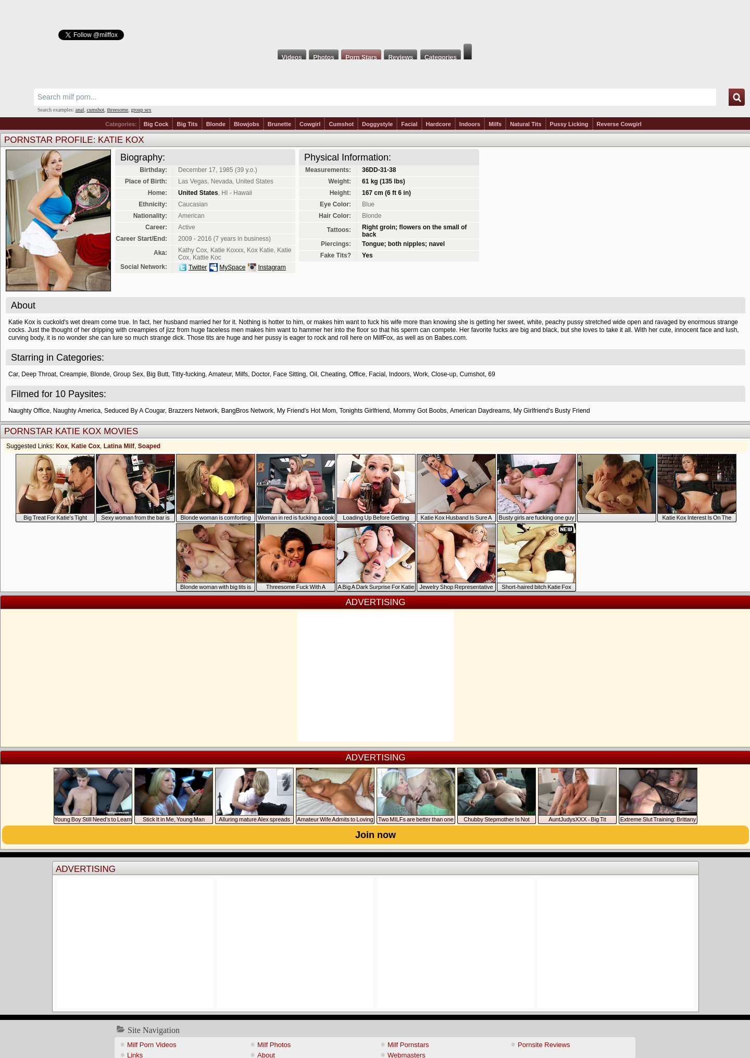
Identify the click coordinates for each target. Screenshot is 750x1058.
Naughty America (77, 410)
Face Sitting (289, 374)
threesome (117, 110)
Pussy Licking (569, 124)
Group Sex (128, 374)
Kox (62, 446)
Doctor (261, 374)
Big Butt (157, 374)
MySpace (232, 267)
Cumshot (341, 124)
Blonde (216, 124)
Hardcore (438, 124)
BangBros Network (247, 410)
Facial (409, 124)
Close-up (443, 374)
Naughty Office (28, 410)
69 (491, 374)
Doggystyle (377, 124)
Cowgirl (309, 124)
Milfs (495, 124)
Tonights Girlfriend (365, 410)
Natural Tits (525, 124)
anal (80, 110)
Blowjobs (246, 124)
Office (357, 374)
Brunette (279, 124)
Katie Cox (85, 446)
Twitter (198, 267)
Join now (375, 835)
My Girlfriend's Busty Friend (552, 410)
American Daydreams (480, 410)
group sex (141, 110)
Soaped (149, 446)
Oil (313, 374)
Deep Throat (38, 374)
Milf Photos (274, 1045)
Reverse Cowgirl (619, 124)
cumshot (95, 110)
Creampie (73, 374)
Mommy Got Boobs (420, 410)
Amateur (220, 374)
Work (420, 374)
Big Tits (187, 124)
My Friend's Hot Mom (306, 410)
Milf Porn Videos (151, 1045)
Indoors (469, 124)
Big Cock (156, 124)
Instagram (271, 267)
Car (13, 374)
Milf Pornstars (408, 1045)
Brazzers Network (193, 410)
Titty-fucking (188, 374)
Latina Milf (119, 446)
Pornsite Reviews (544, 1045)
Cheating (333, 374)
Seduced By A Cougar (134, 410)
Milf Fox (375, 22)
